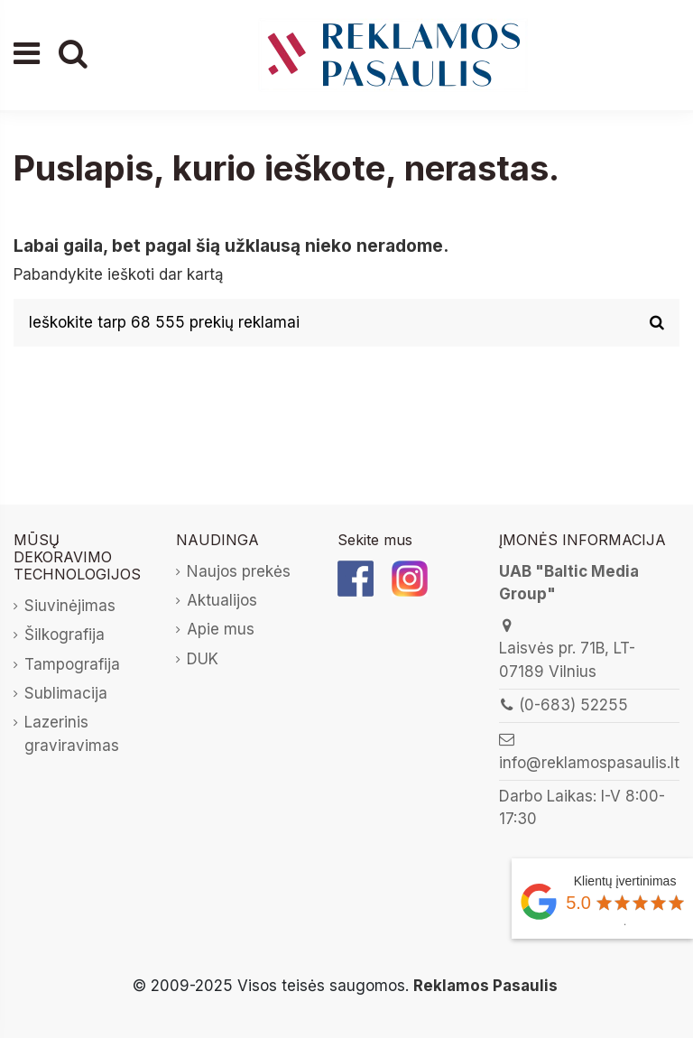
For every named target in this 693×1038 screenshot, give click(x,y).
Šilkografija (64, 635)
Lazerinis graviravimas (71, 734)
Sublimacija (65, 693)
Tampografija (72, 664)
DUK (202, 659)
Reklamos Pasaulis (485, 986)
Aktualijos (222, 600)
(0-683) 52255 (573, 705)
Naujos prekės (239, 571)
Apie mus (220, 629)
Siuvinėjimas (70, 606)
